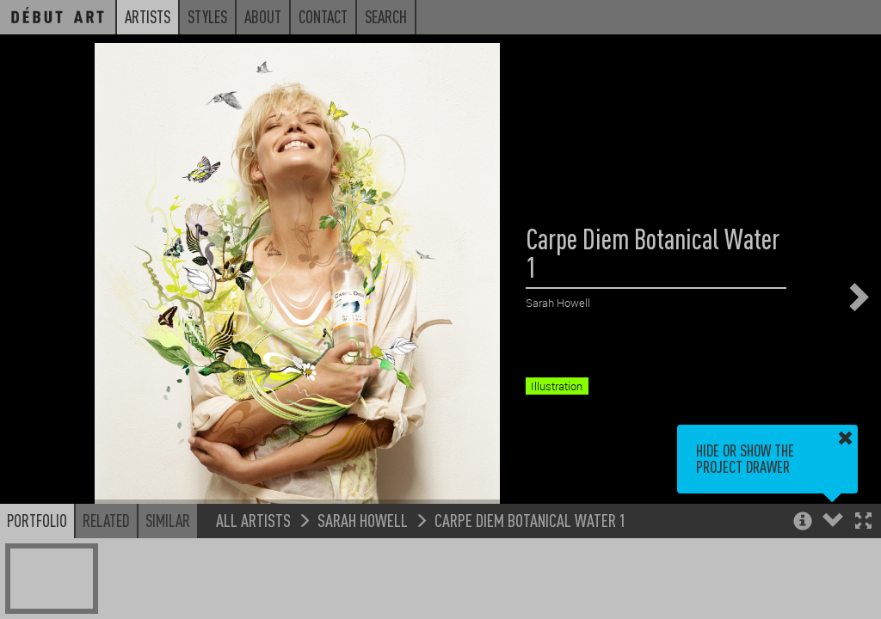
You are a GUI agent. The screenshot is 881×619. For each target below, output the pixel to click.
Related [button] (106, 520)
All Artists (253, 519)
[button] (863, 522)
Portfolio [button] (37, 520)
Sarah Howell (362, 519)
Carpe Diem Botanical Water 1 (530, 519)
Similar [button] (167, 520)
